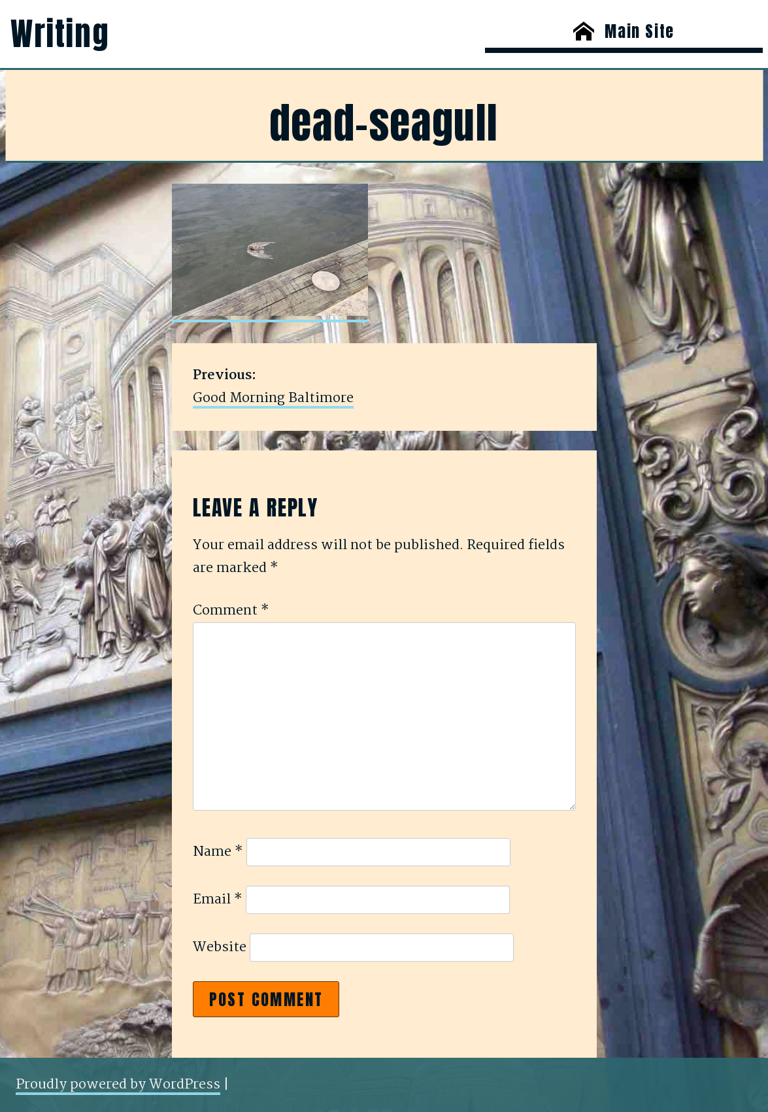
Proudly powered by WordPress (118, 1084)
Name (218, 852)
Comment (231, 610)
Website (219, 947)
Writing (59, 34)
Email (217, 899)
